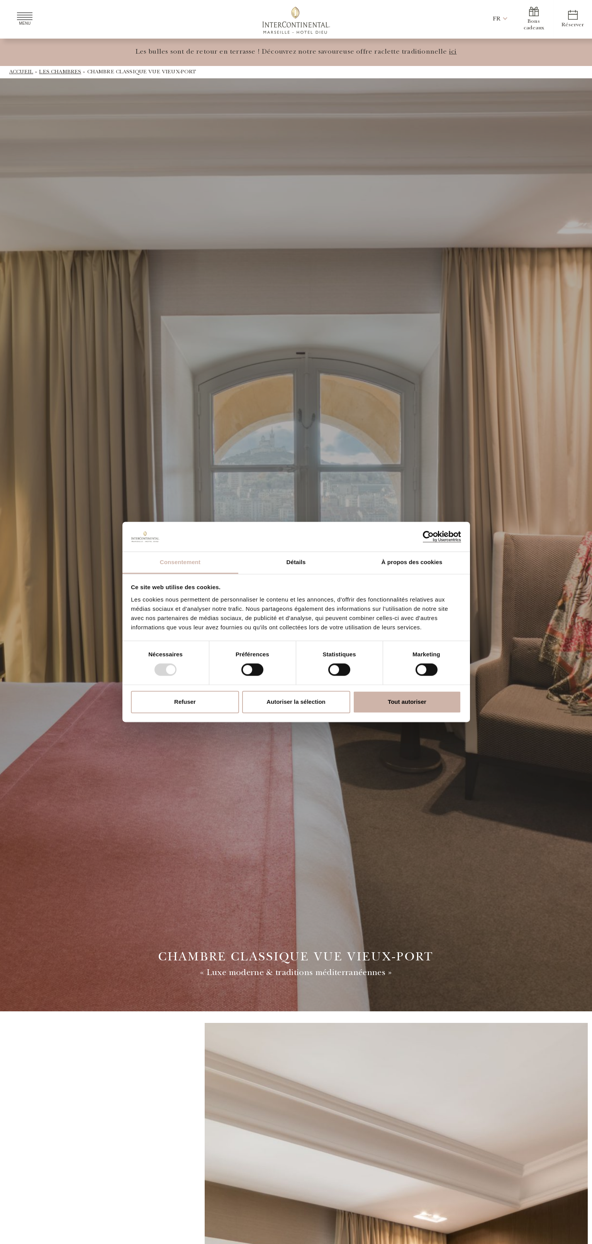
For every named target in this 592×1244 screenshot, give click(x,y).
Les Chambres (60, 72)
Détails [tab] (296, 562)
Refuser (185, 701)
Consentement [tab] (180, 562)
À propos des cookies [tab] (412, 562)
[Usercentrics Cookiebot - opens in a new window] (427, 537)
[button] (496, 19)
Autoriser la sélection (296, 701)
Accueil (21, 72)
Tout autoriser (407, 701)
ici (453, 52)
